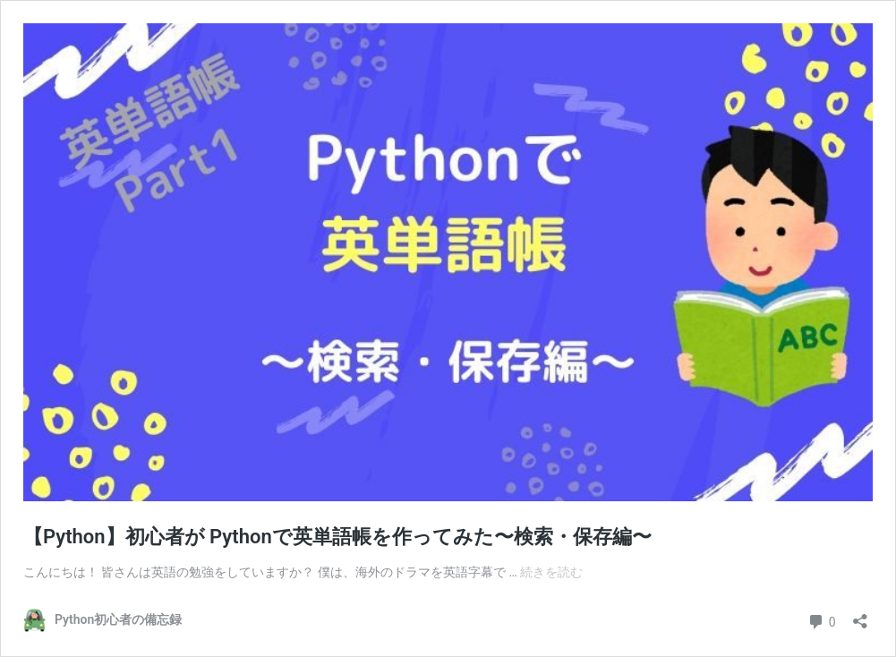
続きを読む (551, 572)
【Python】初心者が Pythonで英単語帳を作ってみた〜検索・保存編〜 (337, 536)
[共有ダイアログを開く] (860, 615)
